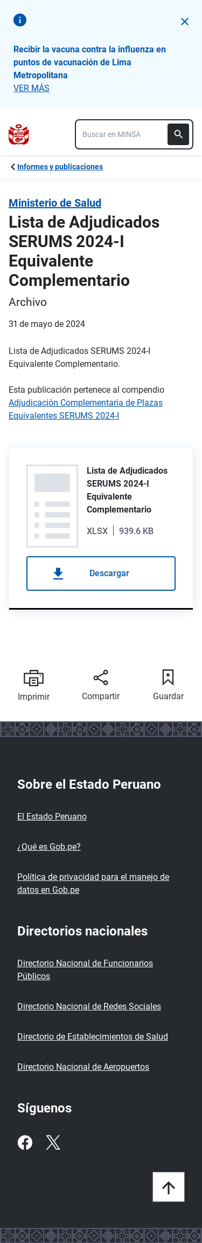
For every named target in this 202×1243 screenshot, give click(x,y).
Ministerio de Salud (55, 202)
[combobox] (134, 134)
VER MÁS (31, 88)
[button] (185, 21)
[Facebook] (24, 1142)
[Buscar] (178, 134)
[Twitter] (52, 1142)
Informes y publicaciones (60, 166)
